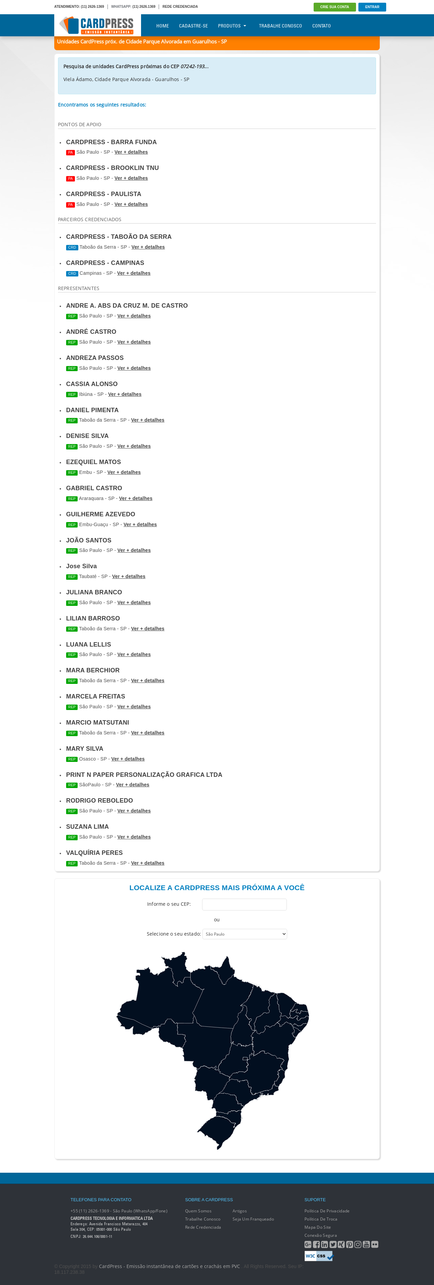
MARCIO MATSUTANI (97, 722)
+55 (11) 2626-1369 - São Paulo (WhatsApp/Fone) (119, 1211)
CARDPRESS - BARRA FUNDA (111, 142)
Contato (321, 26)
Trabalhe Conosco (280, 26)
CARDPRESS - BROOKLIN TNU (112, 168)
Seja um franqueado (253, 1219)
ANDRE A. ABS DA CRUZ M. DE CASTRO (127, 305)
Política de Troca (321, 1219)
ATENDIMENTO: (67, 6)
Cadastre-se (193, 26)
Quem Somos (198, 1211)
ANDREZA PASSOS (95, 357)
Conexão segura (320, 1235)
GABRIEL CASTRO (94, 488)
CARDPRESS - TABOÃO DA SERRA (119, 236)
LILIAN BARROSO (93, 618)
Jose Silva (81, 566)
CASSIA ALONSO (92, 384)
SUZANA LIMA (87, 826)
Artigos (240, 1211)
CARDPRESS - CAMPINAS (105, 263)
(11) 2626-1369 (92, 6)
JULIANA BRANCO (94, 592)
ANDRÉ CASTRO (91, 331)
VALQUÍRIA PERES (94, 852)
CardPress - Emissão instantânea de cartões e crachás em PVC (169, 1266)
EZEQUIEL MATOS (93, 462)
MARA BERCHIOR (93, 670)
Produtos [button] (232, 26)
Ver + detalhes (131, 152)
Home (162, 26)
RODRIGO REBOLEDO (99, 800)
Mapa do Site (317, 1227)
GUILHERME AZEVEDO (100, 514)
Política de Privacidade (327, 1211)
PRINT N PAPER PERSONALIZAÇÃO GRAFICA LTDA (144, 774)
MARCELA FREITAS (95, 696)
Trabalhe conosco (202, 1219)
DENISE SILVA (87, 436)
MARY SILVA (84, 748)
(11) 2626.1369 (144, 6)
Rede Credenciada (203, 1227)
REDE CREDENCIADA (180, 6)
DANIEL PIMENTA (92, 410)
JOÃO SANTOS (89, 540)
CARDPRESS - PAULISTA (103, 194)
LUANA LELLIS (88, 644)
